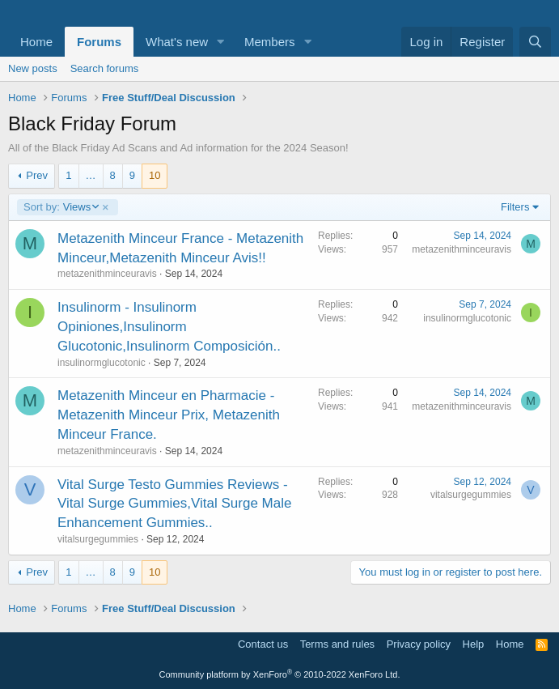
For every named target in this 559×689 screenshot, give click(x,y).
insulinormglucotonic (101, 362)
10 (154, 175)
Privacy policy (419, 644)
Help (474, 644)
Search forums (104, 68)
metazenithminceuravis (107, 273)
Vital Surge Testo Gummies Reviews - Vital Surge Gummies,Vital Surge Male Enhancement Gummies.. (174, 504)
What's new (177, 42)
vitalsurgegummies (97, 539)
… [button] (91, 175)
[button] (221, 42)
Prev (37, 175)
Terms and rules (337, 644)
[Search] (535, 42)
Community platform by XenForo (279, 674)
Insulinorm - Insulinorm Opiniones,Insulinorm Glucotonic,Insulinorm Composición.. (169, 327)
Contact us (263, 644)
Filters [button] (515, 207)
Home (36, 42)
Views (61, 207)
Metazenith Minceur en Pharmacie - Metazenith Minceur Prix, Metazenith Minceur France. (168, 415)
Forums (99, 42)
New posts (32, 68)
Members (269, 42)
